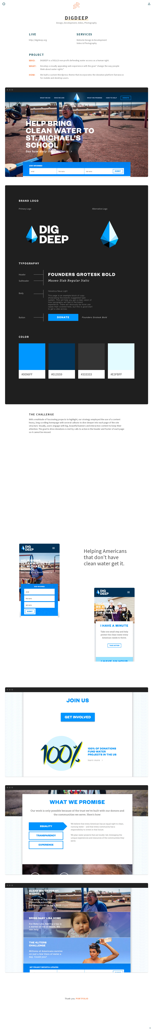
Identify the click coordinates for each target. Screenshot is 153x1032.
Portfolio (82, 998)
